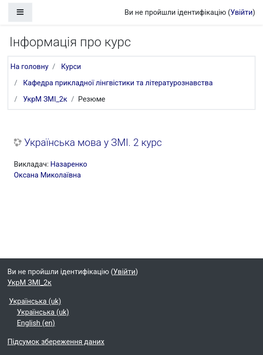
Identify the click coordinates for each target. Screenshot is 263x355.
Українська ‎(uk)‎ (35, 301)
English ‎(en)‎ (36, 323)
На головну (29, 66)
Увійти (241, 12)
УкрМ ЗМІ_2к (45, 99)
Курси (71, 66)
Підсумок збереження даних (55, 341)
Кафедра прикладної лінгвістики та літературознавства (118, 82)
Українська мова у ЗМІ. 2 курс (93, 142)
